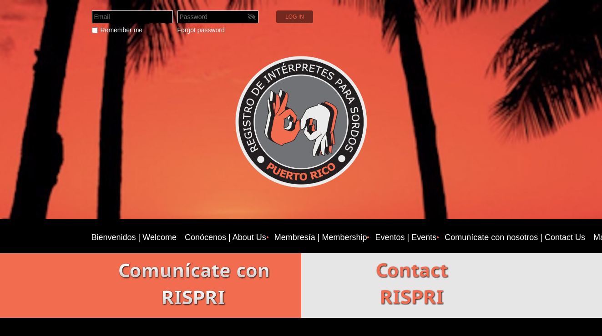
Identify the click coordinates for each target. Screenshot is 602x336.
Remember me (122, 30)
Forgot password (201, 30)
